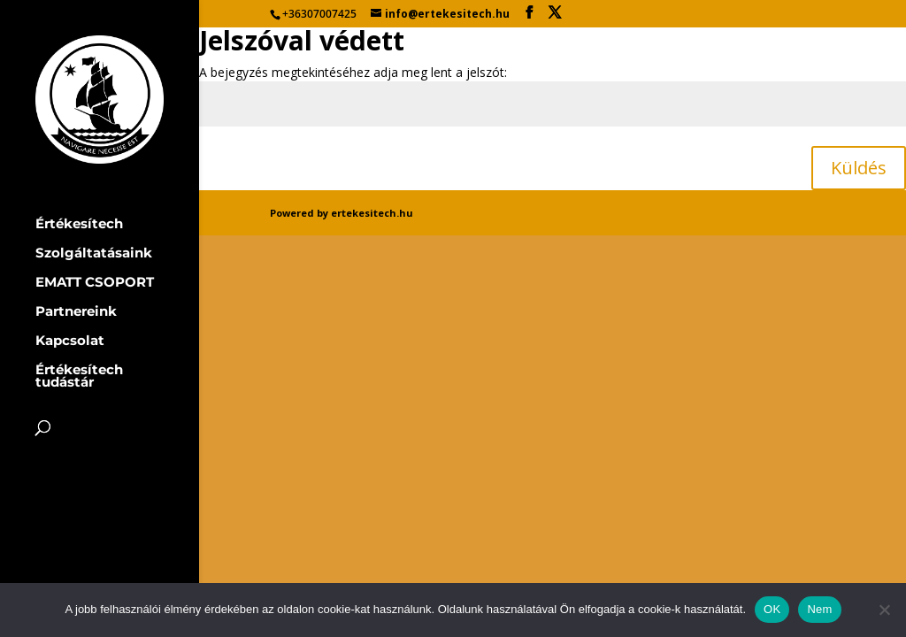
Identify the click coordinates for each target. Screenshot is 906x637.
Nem (819, 609)
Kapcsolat (69, 341)
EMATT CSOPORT (94, 283)
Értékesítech (79, 225)
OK (772, 609)
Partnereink (76, 312)
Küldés (859, 168)
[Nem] (884, 609)
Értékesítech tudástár (79, 377)
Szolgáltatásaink (93, 254)
